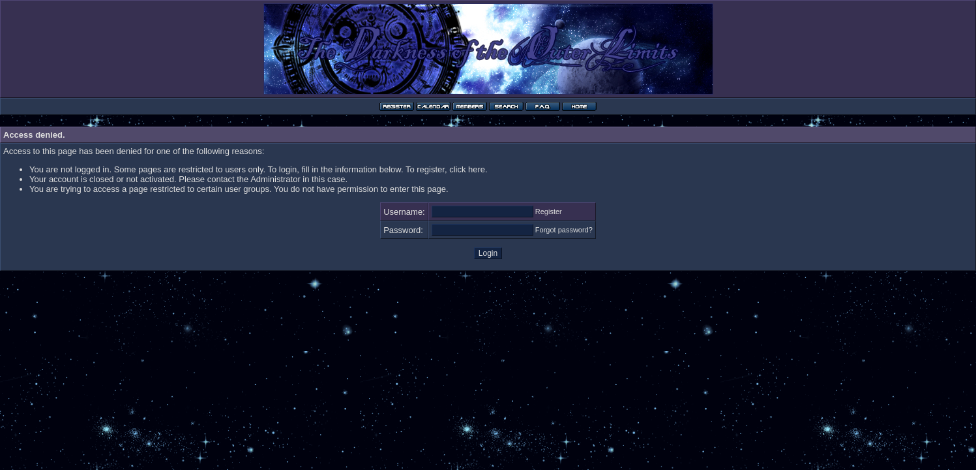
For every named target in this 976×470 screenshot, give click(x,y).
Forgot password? (564, 230)
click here (467, 169)
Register (548, 211)
